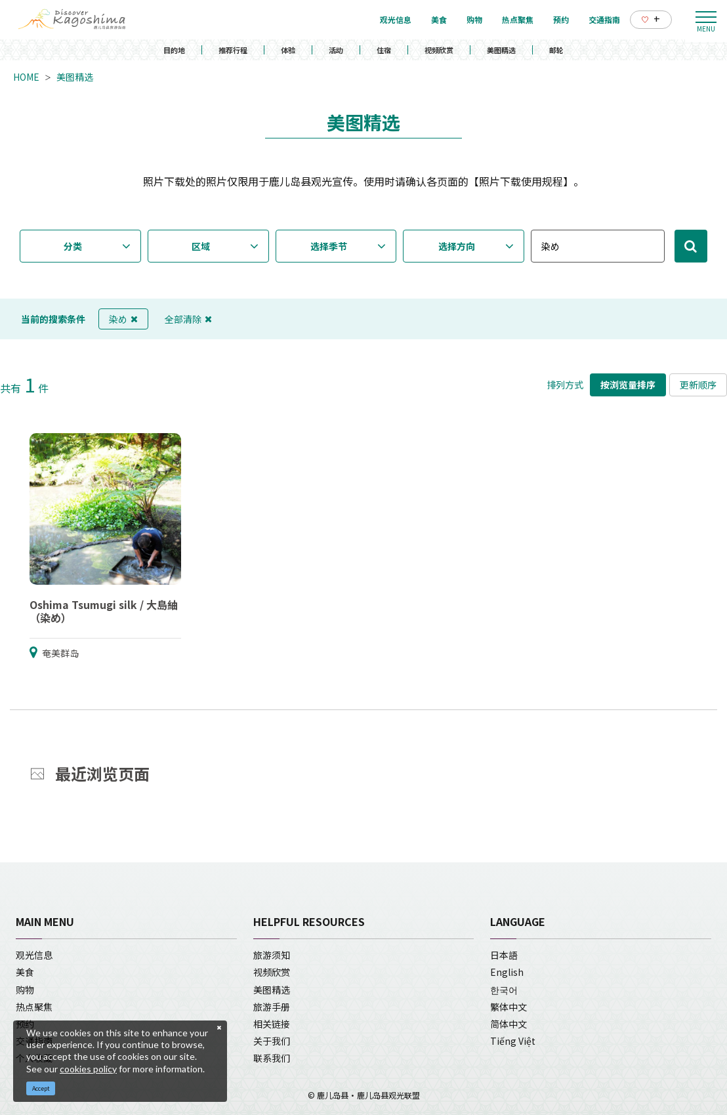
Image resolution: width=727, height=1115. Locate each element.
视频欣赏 (439, 49)
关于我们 (271, 1040)
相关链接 (271, 1023)
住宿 (384, 49)
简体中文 (508, 1023)
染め (123, 319)
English (507, 971)
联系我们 (271, 1057)
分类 (73, 246)
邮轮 (556, 49)
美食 (25, 971)
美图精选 (501, 49)
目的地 (174, 49)
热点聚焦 (34, 1006)
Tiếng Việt (512, 1040)
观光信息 (34, 954)
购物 (25, 989)
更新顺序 (698, 384)
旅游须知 (271, 954)
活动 (336, 49)
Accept (41, 1088)
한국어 (504, 989)
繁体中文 (508, 1006)
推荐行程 (232, 49)
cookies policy (88, 1068)
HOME (26, 77)
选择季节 (328, 246)
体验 (288, 49)
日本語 (504, 954)
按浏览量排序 (627, 384)
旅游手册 (271, 1006)
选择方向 (456, 246)
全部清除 (188, 319)
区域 (201, 246)
